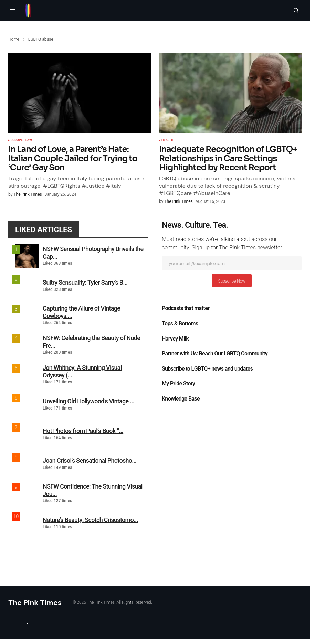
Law (28, 140)
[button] (12, 10)
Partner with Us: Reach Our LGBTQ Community (214, 353)
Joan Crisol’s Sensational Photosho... (89, 460)
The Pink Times (35, 603)
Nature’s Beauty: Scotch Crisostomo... (90, 519)
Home (13, 39)
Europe (17, 140)
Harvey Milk (175, 339)
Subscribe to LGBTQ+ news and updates (207, 369)
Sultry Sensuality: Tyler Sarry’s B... (85, 282)
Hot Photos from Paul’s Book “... (83, 430)
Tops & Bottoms (180, 323)
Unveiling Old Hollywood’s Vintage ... (88, 401)
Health (167, 140)
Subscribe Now (231, 281)
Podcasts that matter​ (185, 308)
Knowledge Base (181, 399)
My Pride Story (178, 384)
